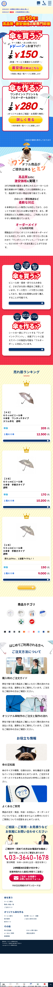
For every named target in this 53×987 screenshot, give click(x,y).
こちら (40, 918)
